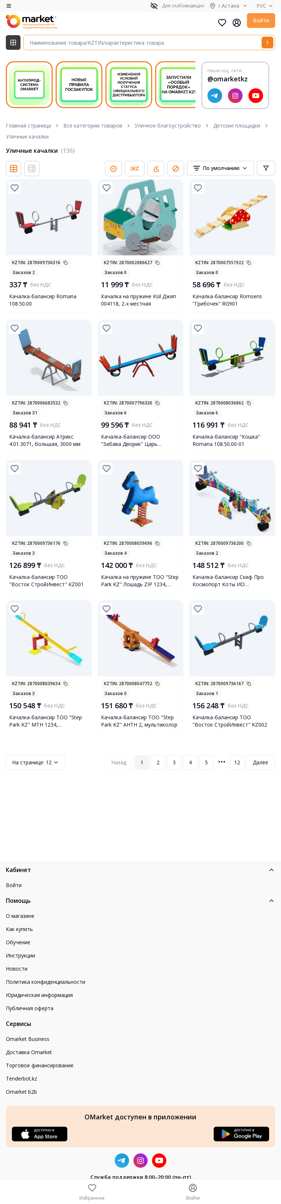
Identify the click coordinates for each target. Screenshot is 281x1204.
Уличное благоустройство (168, 125)
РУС (265, 5)
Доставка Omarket (29, 1052)
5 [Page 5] (206, 762)
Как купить (19, 929)
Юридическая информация (39, 994)
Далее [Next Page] (260, 762)
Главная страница (28, 125)
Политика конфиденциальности (45, 981)
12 (35, 762)
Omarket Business (27, 1038)
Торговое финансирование (40, 1065)
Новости (16, 968)
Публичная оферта (29, 1008)
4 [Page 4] (190, 762)
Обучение (18, 942)
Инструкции (20, 955)
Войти (261, 20)
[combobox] (220, 168)
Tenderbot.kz (21, 1078)
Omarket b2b (21, 1091)
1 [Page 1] (141, 762)
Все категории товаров (92, 125)
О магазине (20, 915)
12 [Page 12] (237, 762)
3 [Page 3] (174, 762)
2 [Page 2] (158, 762)
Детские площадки (236, 125)
